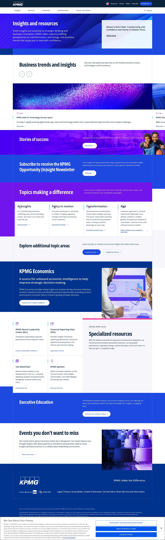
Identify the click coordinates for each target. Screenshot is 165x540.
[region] (82, 528)
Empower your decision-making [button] (95, 414)
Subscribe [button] (88, 173)
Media (128, 4)
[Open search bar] (148, 11)
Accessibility (77, 491)
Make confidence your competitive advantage (134, 231)
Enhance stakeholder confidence (26, 351)
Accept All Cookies (126, 535)
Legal (59, 491)
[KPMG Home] (18, 4)
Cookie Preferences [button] (93, 491)
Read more (112, 35)
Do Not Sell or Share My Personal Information (124, 491)
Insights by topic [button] (90, 252)
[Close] (161, 528)
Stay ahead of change (60, 225)
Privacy (66, 491)
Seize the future (24, 225)
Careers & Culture (83, 10)
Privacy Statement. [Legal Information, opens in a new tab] (69, 538)
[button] (107, 3)
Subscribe (135, 4)
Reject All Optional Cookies (126, 529)
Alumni (121, 4)
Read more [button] (88, 146)
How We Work (63, 10)
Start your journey (56, 388)
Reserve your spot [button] (28, 454)
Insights (17, 10)
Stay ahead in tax (21, 388)
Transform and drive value (95, 230)
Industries (46, 10)
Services (31, 10)
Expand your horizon (57, 351)
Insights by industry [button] (112, 252)
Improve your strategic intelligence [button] (33, 303)
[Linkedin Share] (35, 492)
